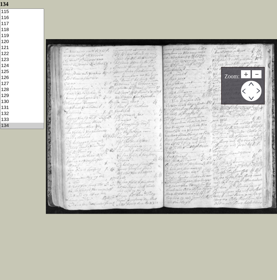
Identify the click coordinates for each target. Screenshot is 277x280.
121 (22, 48)
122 (22, 54)
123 (22, 60)
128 (22, 90)
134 (22, 126)
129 (22, 96)
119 (22, 36)
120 (22, 42)
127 (22, 84)
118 (22, 30)
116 (22, 18)
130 (22, 102)
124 (22, 66)
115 (22, 12)
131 (22, 108)
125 (22, 72)
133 (22, 120)
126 (22, 78)
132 (22, 114)
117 (22, 24)
